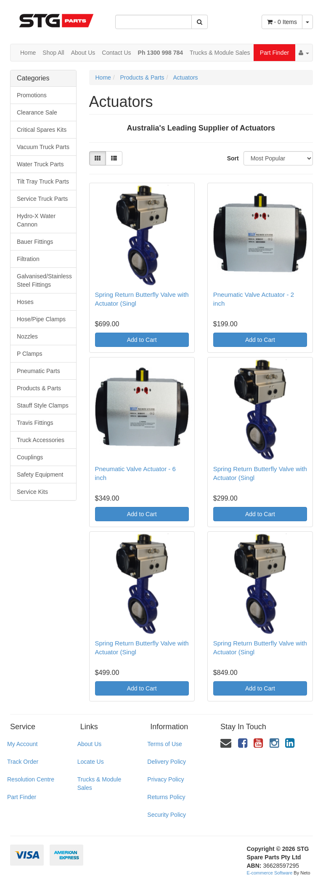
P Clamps (29, 353)
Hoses (25, 302)
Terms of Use (164, 744)
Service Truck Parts (42, 198)
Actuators (185, 77)
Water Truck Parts (40, 164)
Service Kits (32, 491)
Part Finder (274, 52)
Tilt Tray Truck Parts (43, 181)
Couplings (30, 457)
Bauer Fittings (35, 241)
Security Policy (166, 814)
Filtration (28, 259)
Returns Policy (166, 797)
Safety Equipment (40, 474)
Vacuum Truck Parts (43, 147)
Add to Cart (142, 339)
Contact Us (116, 52)
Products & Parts (39, 388)
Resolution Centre (30, 779)
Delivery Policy (166, 761)
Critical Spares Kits (41, 129)
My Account (22, 744)
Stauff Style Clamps (43, 405)
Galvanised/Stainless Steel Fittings (44, 280)
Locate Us (90, 761)
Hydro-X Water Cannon (36, 220)
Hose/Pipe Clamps (41, 319)
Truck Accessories (40, 440)
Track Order (22, 761)
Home (28, 52)
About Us (83, 52)
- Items (282, 22)
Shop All (53, 52)
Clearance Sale (37, 112)
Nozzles (27, 336)
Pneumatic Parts (38, 371)
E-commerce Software (270, 872)
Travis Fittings (35, 422)
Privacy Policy (165, 779)
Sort (232, 158)
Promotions (32, 95)
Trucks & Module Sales (220, 52)
